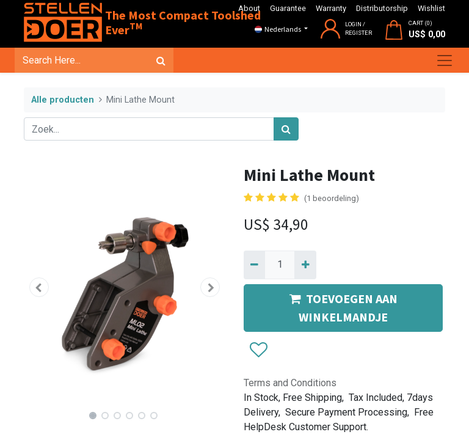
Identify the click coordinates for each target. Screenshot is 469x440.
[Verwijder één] (254, 265)
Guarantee (288, 8)
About (249, 8)
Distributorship (382, 8)
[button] (39, 287)
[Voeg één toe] (305, 265)
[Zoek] (160, 60)
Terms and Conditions (290, 383)
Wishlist (431, 8)
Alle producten (62, 100)
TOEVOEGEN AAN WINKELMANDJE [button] (343, 307)
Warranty (331, 8)
